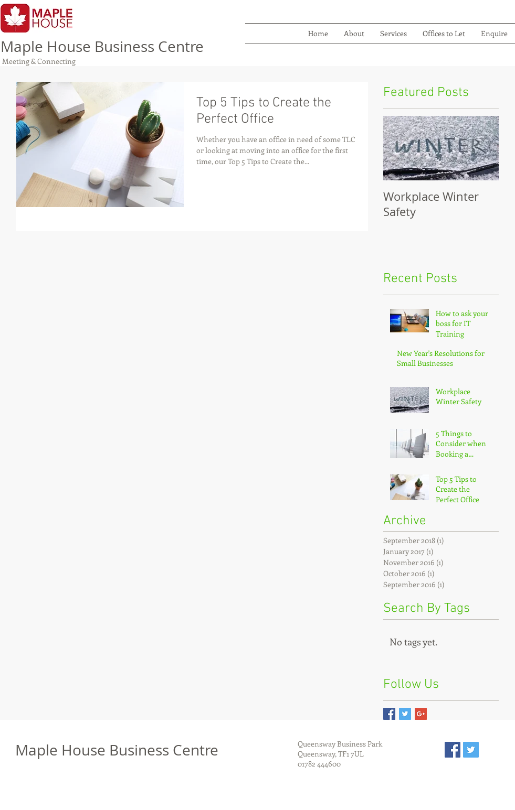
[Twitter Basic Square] (405, 714)
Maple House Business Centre (102, 46)
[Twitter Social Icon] (471, 750)
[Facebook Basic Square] (389, 714)
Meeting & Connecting (38, 61)
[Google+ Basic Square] (421, 714)
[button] (393, 34)
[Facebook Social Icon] (452, 750)
